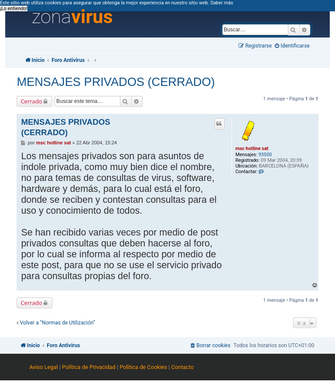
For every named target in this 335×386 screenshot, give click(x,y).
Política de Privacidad (89, 367)
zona (72, 17)
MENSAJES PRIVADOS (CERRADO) (116, 82)
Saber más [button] (221, 3)
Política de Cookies (143, 367)
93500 (265, 154)
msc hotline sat (252, 148)
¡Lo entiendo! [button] (13, 8)
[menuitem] (292, 46)
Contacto (182, 367)
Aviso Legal (43, 367)
